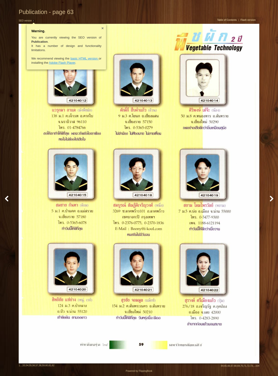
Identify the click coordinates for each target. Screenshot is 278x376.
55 (30, 365)
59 (43, 365)
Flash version (248, 20)
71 (245, 366)
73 (251, 366)
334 (257, 366)
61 (50, 365)
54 (27, 365)
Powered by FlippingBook (139, 371)
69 (238, 366)
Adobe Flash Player (62, 62)
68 (235, 366)
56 (33, 365)
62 (53, 365)
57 (37, 365)
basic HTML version (85, 58)
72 (248, 366)
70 (241, 366)
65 (225, 366)
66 (229, 366)
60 (46, 365)
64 (222, 366)
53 (24, 365)
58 (40, 365)
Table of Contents (227, 20)
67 (232, 366)
